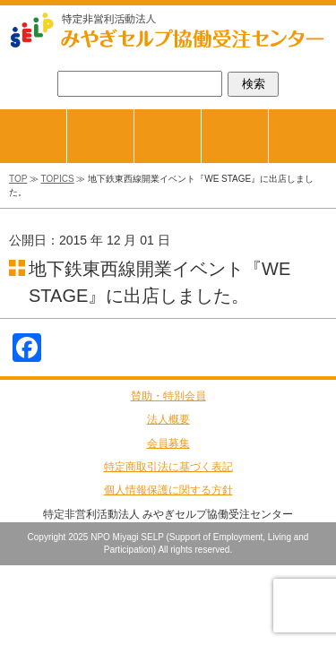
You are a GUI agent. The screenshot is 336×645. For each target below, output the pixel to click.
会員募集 (168, 443)
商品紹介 (201, 116)
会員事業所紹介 (268, 116)
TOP (18, 179)
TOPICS (57, 179)
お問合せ (302, 136)
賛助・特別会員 (168, 396)
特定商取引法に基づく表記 (168, 466)
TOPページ (66, 116)
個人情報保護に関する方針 (168, 490)
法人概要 (168, 419)
